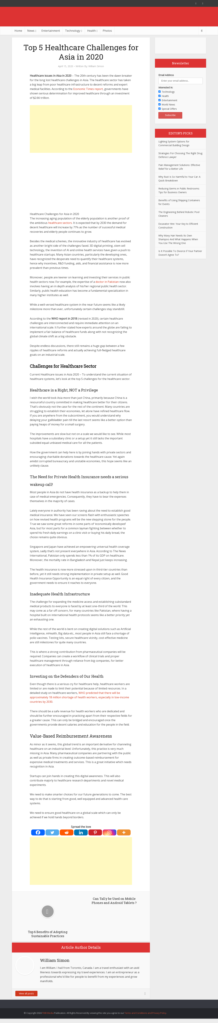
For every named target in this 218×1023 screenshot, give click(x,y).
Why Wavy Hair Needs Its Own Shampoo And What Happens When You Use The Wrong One (178, 239)
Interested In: (165, 87)
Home (18, 31)
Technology (72, 31)
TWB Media (48, 1012)
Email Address (166, 75)
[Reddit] (66, 832)
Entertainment (50, 31)
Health (91, 31)
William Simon (96, 66)
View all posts (26, 993)
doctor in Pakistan (107, 282)
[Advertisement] (81, 129)
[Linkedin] (81, 832)
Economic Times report (88, 89)
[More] (124, 832)
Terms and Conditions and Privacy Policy (145, 1012)
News (30, 31)
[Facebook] (38, 832)
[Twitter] (52, 832)
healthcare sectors (60, 223)
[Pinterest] (95, 832)
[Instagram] (109, 832)
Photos (107, 31)
